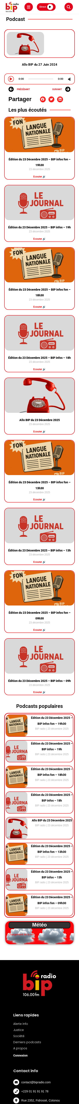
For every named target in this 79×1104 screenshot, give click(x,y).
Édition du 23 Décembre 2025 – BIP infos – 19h (39, 227)
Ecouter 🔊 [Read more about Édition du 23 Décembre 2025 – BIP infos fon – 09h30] (39, 630)
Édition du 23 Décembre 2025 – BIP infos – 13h (39, 550)
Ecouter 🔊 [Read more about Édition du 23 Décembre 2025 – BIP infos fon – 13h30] (39, 499)
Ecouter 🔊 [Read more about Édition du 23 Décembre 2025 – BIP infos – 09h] (39, 692)
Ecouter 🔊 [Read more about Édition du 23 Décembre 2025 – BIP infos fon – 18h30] (39, 306)
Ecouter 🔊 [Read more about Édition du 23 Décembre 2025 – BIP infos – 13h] (39, 562)
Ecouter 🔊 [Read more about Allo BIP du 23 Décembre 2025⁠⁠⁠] (39, 431)
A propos (20, 1048)
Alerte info (20, 1024)
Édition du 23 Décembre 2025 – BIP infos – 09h (39, 681)
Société (18, 1036)
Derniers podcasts (27, 1042)
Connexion (20, 1055)
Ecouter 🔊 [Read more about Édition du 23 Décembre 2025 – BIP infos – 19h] (39, 238)
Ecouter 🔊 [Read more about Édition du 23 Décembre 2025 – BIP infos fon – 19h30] (39, 176)
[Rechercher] (68, 7)
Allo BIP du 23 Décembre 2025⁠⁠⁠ (39, 420)
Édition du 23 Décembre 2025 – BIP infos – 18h (39, 357)
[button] (43, 99)
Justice (18, 1030)
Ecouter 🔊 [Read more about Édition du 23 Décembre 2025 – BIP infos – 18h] (39, 369)
